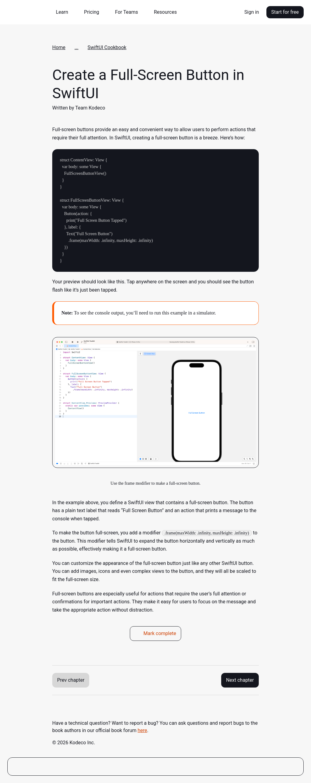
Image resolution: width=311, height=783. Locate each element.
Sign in (251, 12)
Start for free (285, 12)
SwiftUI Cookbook (107, 47)
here (142, 730)
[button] (64, 12)
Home (58, 47)
